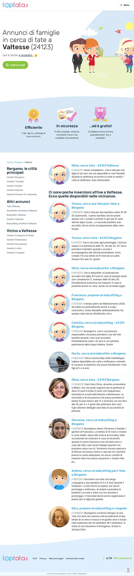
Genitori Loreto (14, 248)
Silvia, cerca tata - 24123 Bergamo (95, 379)
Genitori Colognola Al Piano (20, 235)
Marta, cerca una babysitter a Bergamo (99, 353)
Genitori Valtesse (15, 219)
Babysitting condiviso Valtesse (22, 223)
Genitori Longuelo (15, 252)
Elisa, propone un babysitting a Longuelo (99, 508)
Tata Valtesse (13, 206)
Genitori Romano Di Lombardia (22, 194)
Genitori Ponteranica (17, 239)
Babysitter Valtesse (16, 215)
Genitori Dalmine (15, 190)
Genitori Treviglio (15, 181)
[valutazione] (116, 558)
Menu (124, 5)
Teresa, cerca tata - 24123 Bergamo (97, 238)
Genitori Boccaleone (17, 244)
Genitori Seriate (14, 185)
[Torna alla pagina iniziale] (16, 5)
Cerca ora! (15, 65)
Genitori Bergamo (15, 177)
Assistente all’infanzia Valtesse (22, 210)
